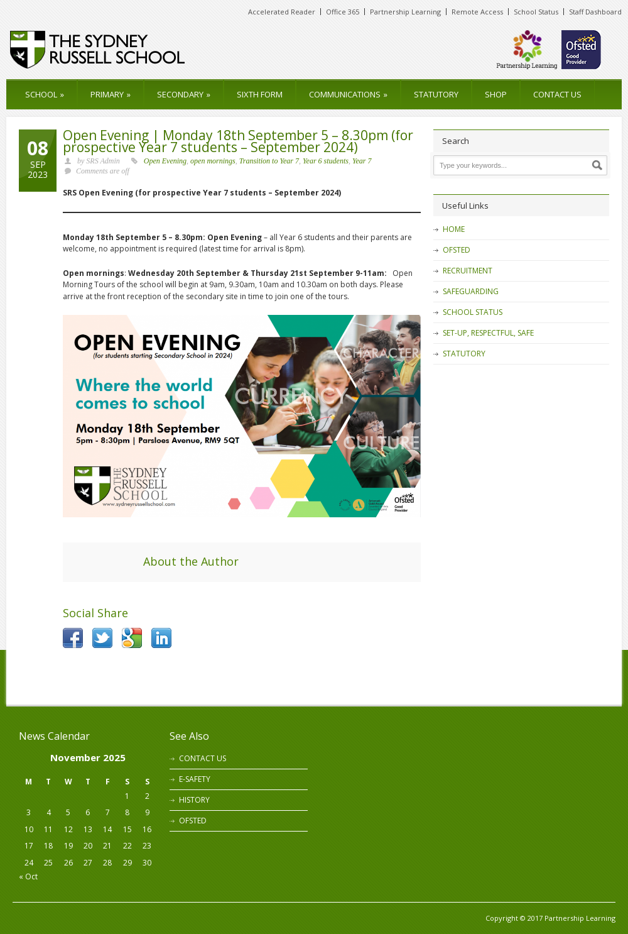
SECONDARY (183, 94)
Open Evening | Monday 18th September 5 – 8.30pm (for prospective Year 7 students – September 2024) (238, 141)
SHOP (496, 94)
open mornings (213, 161)
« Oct (28, 876)
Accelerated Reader (281, 11)
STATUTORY (436, 94)
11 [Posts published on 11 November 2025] (48, 829)
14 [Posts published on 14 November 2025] (107, 829)
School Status (536, 11)
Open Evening (165, 161)
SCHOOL (44, 94)
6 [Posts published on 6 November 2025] (87, 812)
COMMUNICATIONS (348, 94)
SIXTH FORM (260, 94)
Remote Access (477, 11)
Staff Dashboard (595, 11)
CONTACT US (557, 94)
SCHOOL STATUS (472, 312)
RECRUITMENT (467, 270)
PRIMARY (110, 94)
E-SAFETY (194, 779)
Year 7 (362, 161)
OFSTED (456, 249)
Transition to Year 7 (269, 161)
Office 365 (342, 11)
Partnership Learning (405, 11)
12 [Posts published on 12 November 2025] (68, 829)
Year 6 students (326, 161)
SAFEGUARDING (471, 291)
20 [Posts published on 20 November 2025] (88, 845)
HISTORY (194, 799)
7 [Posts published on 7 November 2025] (108, 812)
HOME (454, 229)
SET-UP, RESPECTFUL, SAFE (488, 332)
